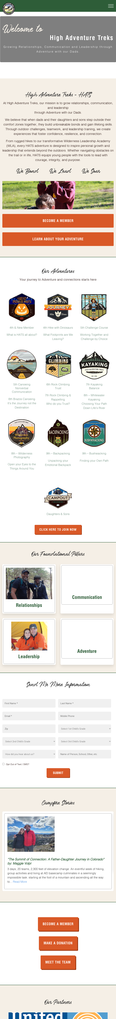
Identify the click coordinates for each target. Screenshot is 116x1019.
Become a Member (58, 220)
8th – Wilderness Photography (21, 455)
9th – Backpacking (58, 453)
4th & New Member (22, 327)
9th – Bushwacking (94, 453)
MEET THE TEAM (58, 961)
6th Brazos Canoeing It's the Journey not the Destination (22, 402)
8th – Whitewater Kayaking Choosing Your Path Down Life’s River (94, 401)
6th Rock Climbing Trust (58, 386)
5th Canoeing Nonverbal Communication (22, 388)
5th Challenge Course (94, 327)
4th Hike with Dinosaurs (58, 327)
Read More (20, 881)
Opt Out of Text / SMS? (17, 764)
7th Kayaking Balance (94, 386)
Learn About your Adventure (58, 238)
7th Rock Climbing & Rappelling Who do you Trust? (58, 399)
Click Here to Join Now (58, 529)
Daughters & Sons (58, 513)
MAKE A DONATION (58, 942)
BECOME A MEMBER (58, 923)
